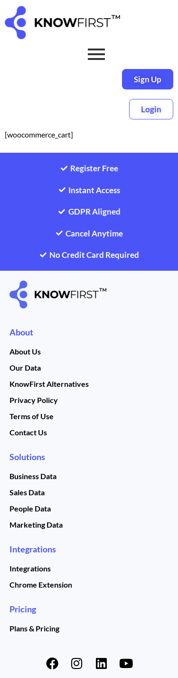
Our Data (25, 367)
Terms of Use (31, 416)
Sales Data (27, 492)
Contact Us (28, 432)
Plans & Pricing (34, 628)
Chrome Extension (40, 584)
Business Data (32, 476)
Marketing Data (36, 524)
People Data (30, 508)
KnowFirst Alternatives (49, 383)
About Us (25, 351)
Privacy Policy (33, 399)
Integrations (32, 549)
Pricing (22, 609)
